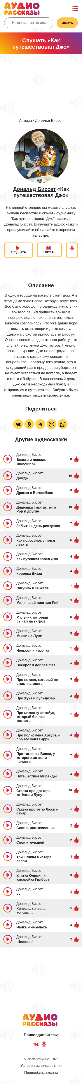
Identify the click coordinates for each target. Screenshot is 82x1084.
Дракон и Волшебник (34, 493)
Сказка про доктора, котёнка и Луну (33, 793)
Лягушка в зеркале (32, 588)
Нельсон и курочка (32, 650)
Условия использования (41, 1066)
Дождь (22, 478)
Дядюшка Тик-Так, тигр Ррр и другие (36, 509)
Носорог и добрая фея (36, 665)
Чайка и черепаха (31, 927)
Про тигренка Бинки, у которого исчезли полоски (35, 757)
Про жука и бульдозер (35, 698)
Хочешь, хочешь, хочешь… (31, 910)
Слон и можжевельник (35, 828)
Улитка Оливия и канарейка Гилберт (32, 877)
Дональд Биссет (49, 121)
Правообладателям (41, 1072)
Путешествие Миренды (36, 776)
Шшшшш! (24, 942)
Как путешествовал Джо (37, 559)
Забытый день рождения (38, 526)
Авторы (25, 121)
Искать (67, 23)
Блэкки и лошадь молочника (31, 461)
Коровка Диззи (29, 573)
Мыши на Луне (29, 636)
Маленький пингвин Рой (37, 603)
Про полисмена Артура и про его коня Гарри (38, 737)
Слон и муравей (30, 842)
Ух (18, 894)
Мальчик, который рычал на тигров (32, 619)
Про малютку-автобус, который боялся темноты (35, 717)
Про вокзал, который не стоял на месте (37, 681)
